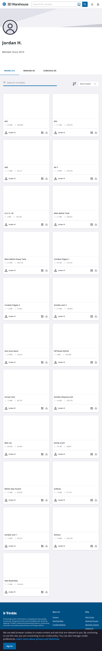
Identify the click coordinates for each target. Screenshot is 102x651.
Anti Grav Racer (11, 351)
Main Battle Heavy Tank (15, 259)
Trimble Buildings (59, 625)
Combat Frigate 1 (61, 259)
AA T (56, 167)
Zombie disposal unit (63, 397)
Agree (10, 646)
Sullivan (57, 489)
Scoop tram (10, 397)
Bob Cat (8, 443)
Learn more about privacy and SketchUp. (38, 639)
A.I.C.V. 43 (9, 213)
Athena (57, 534)
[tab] (9, 71)
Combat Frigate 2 (12, 305)
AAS (6, 167)
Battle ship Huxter (13, 489)
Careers (56, 617)
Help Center (89, 617)
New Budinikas (11, 580)
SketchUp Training (92, 625)
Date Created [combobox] (85, 84)
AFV (6, 121)
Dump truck (59, 443)
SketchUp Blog (58, 621)
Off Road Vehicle (61, 351)
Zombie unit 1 (11, 534)
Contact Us (89, 628)
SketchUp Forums (91, 621)
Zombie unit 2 (60, 305)
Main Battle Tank (61, 213)
